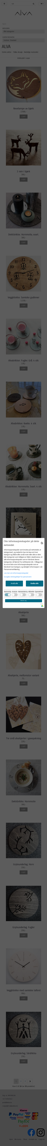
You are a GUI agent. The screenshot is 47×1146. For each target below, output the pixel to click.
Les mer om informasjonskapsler (16, 573)
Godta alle (35, 583)
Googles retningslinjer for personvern (17, 577)
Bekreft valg (23, 600)
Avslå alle (14, 583)
